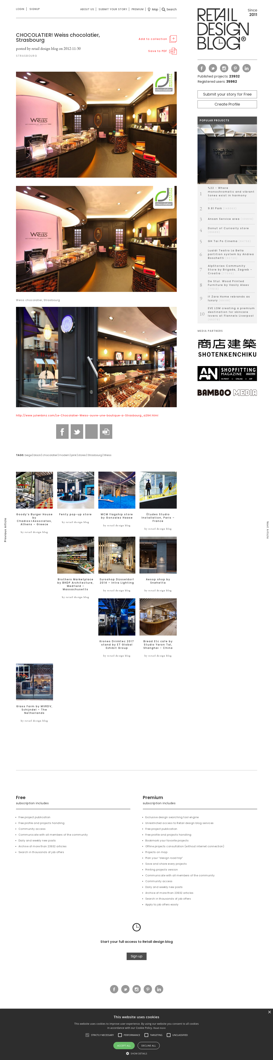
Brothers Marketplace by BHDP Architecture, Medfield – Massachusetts (75, 584)
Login (20, 9)
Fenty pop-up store (75, 514)
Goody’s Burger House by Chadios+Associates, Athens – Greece (34, 519)
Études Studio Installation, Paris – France (158, 518)
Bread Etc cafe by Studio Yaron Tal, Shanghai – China (158, 645)
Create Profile (227, 104)
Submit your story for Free (227, 94)
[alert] (136, 1034)
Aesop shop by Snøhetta (158, 581)
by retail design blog (34, 532)
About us (87, 9)
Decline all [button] (148, 1045)
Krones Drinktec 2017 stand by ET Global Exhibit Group (117, 645)
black (37, 455)
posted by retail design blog (37, 48)
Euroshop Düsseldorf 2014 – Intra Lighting (117, 581)
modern (64, 455)
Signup (35, 9)
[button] (87, 1035)
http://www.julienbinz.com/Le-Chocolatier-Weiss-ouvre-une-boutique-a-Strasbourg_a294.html (87, 415)
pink (73, 455)
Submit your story (113, 9)
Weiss (107, 455)
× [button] (269, 1012)
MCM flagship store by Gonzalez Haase (117, 516)
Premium (138, 9)
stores (82, 455)
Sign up (136, 956)
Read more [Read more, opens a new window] (159, 1027)
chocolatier (50, 455)
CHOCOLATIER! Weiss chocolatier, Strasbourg (58, 37)
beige (28, 455)
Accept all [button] (124, 1045)
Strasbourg (95, 455)
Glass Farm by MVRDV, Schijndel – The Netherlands (34, 710)
